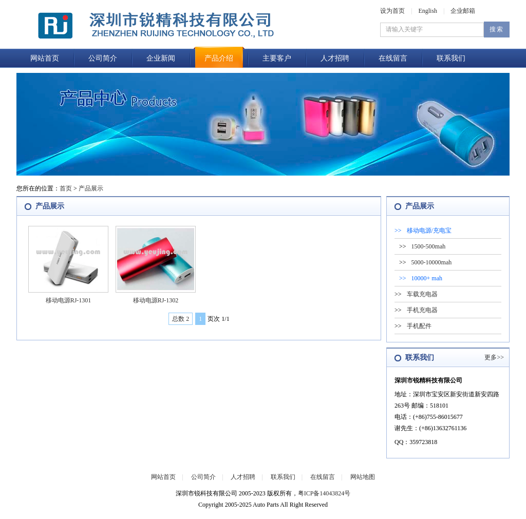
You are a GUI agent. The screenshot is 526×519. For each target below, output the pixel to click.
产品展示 (91, 188)
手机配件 (419, 326)
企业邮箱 (462, 10)
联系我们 (451, 58)
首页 (66, 188)
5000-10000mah (431, 262)
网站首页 (44, 58)
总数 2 (180, 318)
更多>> (494, 357)
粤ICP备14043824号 (324, 493)
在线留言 (393, 58)
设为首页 (392, 10)
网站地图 (362, 476)
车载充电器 (422, 294)
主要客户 (276, 58)
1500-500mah (428, 246)
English (427, 10)
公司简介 (102, 58)
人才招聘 (335, 58)
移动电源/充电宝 (429, 230)
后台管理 (242, 513)
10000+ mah (426, 278)
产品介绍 (218, 58)
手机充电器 (422, 310)
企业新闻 (160, 58)
